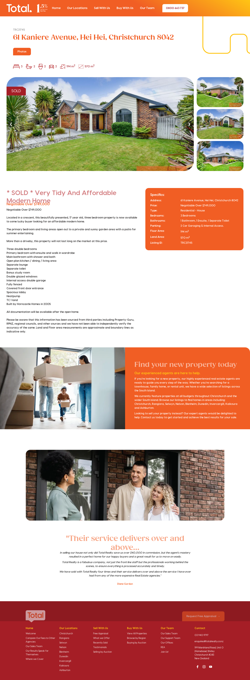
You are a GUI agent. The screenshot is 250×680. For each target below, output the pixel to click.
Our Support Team (170, 638)
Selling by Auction (102, 652)
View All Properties (137, 634)
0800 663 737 (175, 8)
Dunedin (63, 656)
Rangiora (64, 638)
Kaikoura (64, 666)
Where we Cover (34, 659)
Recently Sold (100, 643)
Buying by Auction (136, 643)
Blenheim (64, 652)
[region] (125, 124)
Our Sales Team (34, 646)
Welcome (31, 634)
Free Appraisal (100, 634)
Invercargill (65, 661)
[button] (56, 8)
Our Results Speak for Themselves (37, 653)
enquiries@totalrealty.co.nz (209, 641)
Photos (21, 51)
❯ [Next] (189, 124)
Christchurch (66, 634)
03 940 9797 (201, 635)
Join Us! (164, 652)
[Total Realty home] (27, 8)
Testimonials (100, 647)
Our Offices (167, 643)
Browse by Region (136, 638)
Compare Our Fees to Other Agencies (40, 640)
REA (163, 647)
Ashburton (64, 670)
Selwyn (63, 643)
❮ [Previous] (11, 124)
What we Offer (101, 638)
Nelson (62, 647)
